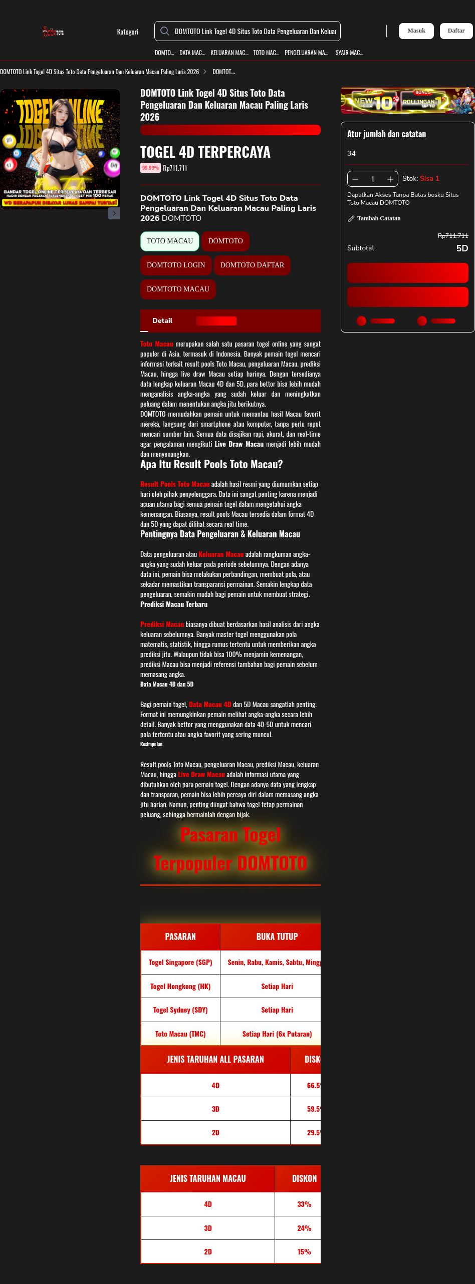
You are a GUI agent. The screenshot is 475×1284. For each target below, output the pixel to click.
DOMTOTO (165, 53)
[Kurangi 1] (355, 179)
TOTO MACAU (266, 53)
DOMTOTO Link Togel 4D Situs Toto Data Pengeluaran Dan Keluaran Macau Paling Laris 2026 (105, 71)
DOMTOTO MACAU (178, 289)
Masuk (416, 30)
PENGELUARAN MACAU (308, 53)
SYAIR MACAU (350, 53)
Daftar (456, 31)
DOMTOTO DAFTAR (252, 265)
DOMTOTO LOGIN (176, 265)
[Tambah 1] (390, 179)
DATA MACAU (192, 53)
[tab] (162, 321)
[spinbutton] (372, 178)
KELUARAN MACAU (229, 53)
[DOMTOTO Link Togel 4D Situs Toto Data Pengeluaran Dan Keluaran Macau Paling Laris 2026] (255, 31)
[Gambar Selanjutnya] (114, 213)
